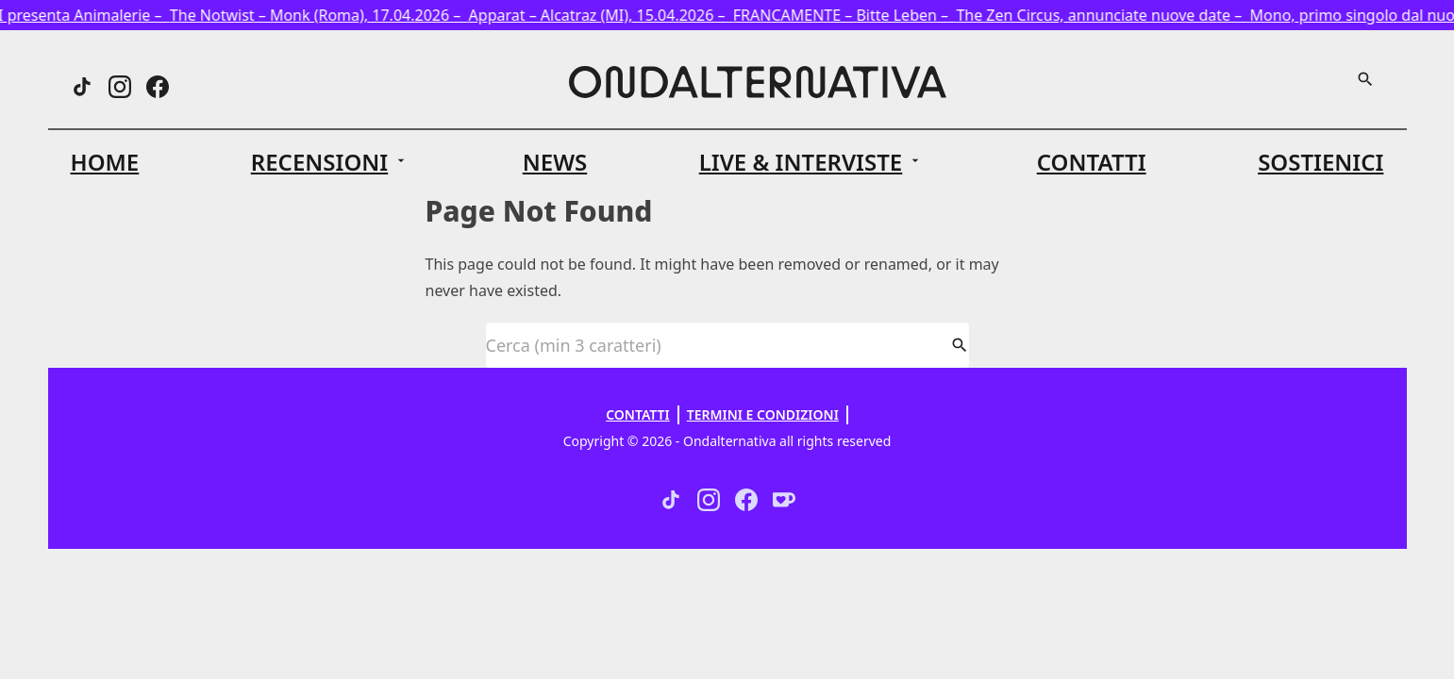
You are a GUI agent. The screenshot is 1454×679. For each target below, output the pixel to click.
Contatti (1091, 161)
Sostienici (1320, 161)
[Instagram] (120, 86)
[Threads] (82, 86)
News (555, 161)
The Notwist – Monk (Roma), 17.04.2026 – (326, 15)
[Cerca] (1365, 79)
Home (105, 161)
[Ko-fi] (784, 500)
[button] (330, 162)
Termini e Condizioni (763, 414)
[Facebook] (157, 86)
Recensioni (319, 162)
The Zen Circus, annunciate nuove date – (1109, 15)
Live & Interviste (801, 162)
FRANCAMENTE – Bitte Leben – (851, 15)
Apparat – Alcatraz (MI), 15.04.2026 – (608, 15)
